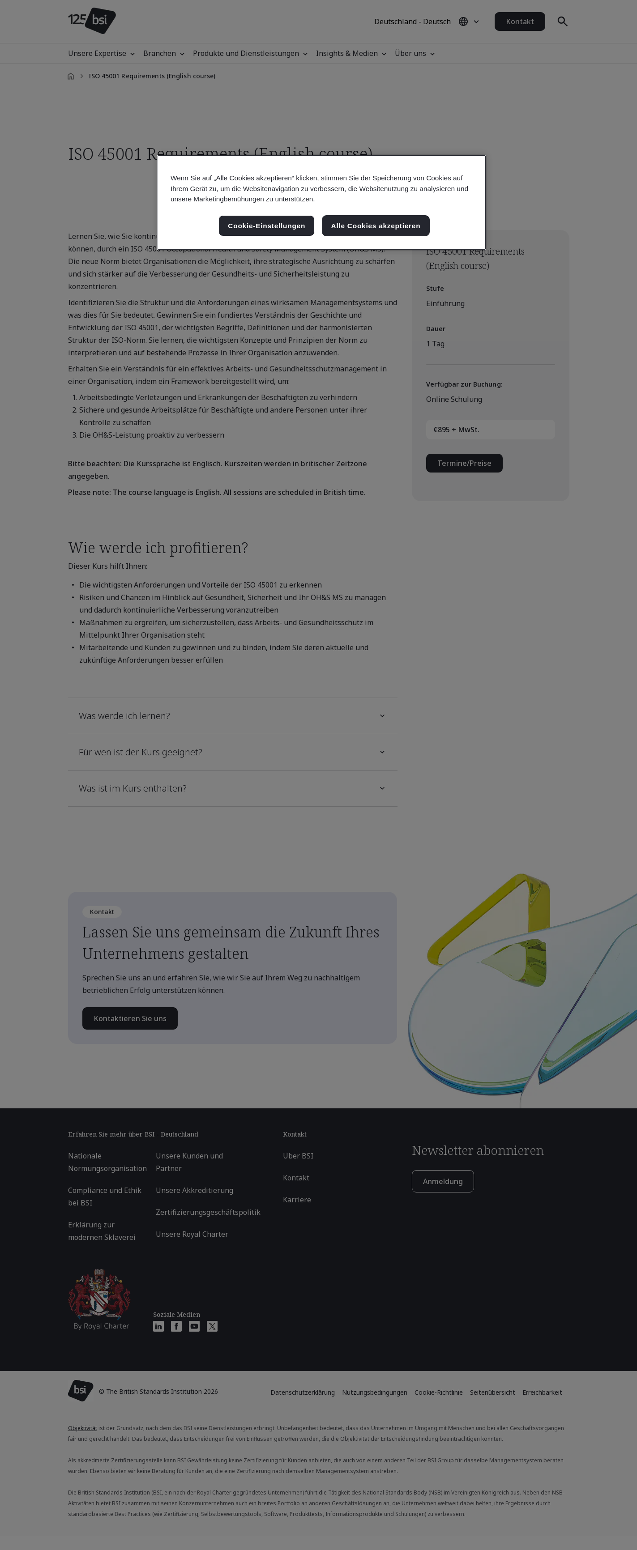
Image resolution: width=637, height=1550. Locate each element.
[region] (321, 202)
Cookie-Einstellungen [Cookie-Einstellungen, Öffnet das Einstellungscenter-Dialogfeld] (266, 226)
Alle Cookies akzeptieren (376, 226)
